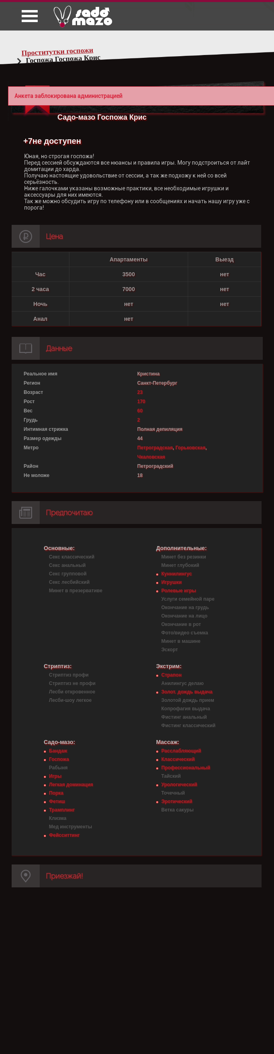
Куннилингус (176, 574)
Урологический (179, 784)
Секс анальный (67, 565)
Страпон (171, 675)
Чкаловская (151, 457)
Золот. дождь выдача (186, 692)
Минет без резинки (183, 557)
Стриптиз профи (69, 675)
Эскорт (169, 649)
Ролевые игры (178, 590)
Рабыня (58, 768)
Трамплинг (62, 810)
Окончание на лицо (184, 616)
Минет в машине (181, 641)
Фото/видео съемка (184, 633)
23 (139, 392)
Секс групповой (68, 574)
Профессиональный (185, 768)
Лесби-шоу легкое (70, 700)
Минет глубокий (180, 565)
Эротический (176, 801)
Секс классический (71, 557)
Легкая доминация (71, 784)
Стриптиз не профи (72, 683)
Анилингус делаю (182, 683)
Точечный (173, 793)
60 (139, 411)
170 (141, 401)
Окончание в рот (181, 624)
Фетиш (57, 801)
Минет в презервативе (75, 590)
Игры (55, 776)
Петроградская (155, 448)
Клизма (57, 818)
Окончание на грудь (185, 607)
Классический (178, 759)
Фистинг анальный (184, 717)
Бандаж (58, 751)
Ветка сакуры (177, 810)
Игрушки (171, 582)
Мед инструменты (70, 827)
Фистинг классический (188, 725)
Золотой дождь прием (187, 700)
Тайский (171, 776)
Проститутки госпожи (57, 51)
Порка (56, 793)
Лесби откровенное (72, 692)
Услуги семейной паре (188, 599)
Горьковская (190, 448)
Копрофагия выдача (185, 709)
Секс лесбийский (69, 582)
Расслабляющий (181, 751)
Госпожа (59, 759)
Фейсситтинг (64, 835)
